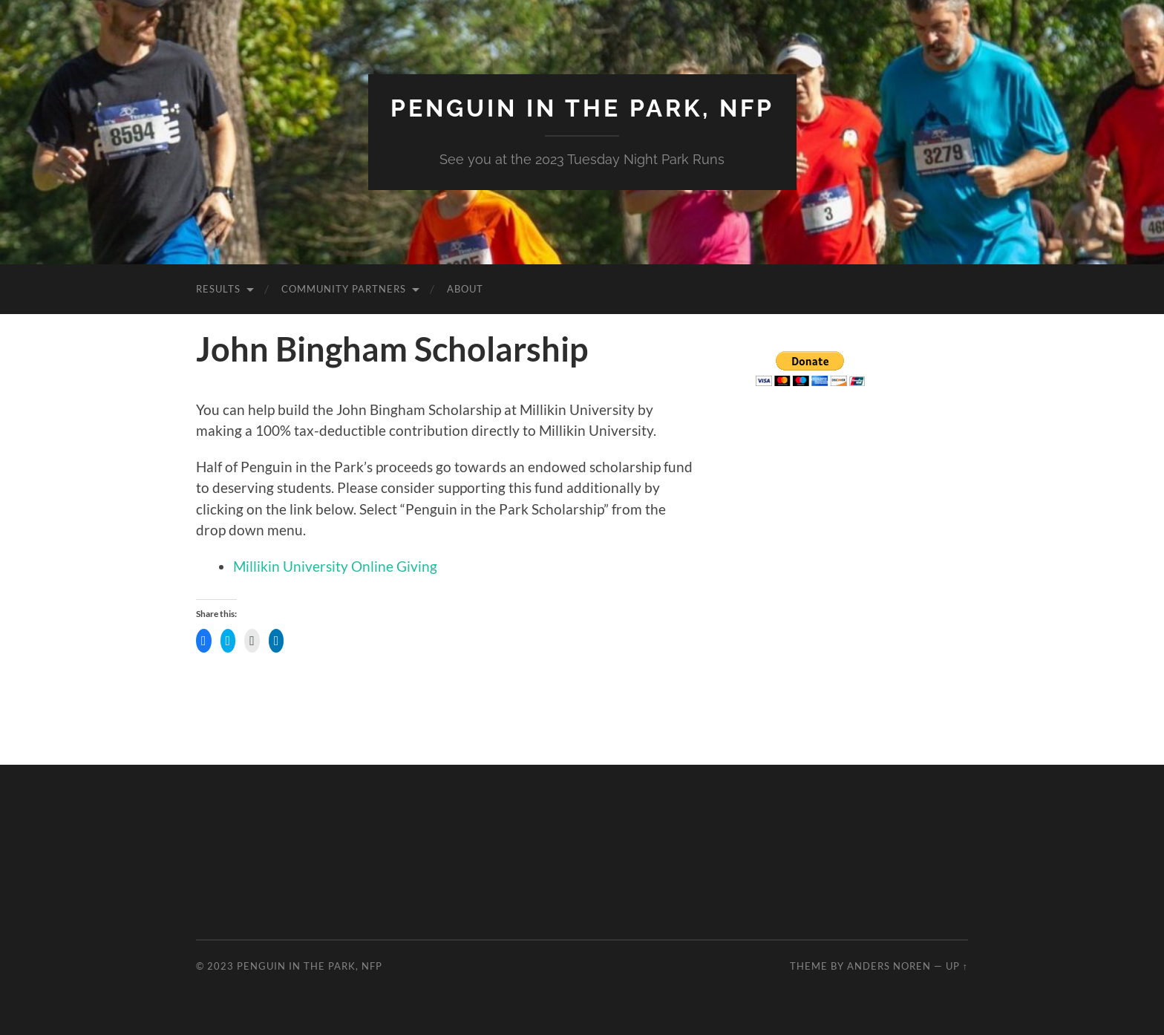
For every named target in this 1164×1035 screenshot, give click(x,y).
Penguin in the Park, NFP (582, 108)
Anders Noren (889, 966)
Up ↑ (957, 966)
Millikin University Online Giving (335, 566)
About (465, 289)
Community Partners (343, 289)
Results (218, 289)
